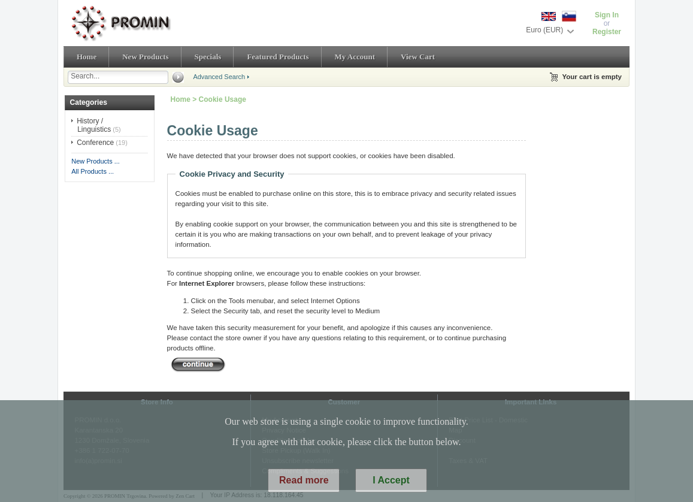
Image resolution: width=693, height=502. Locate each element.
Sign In (607, 15)
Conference (95, 142)
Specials (208, 56)
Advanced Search (219, 76)
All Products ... (92, 171)
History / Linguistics (94, 125)
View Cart (418, 56)
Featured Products (277, 56)
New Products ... (95, 161)
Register (606, 32)
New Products (145, 56)
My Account (355, 56)
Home (86, 56)
